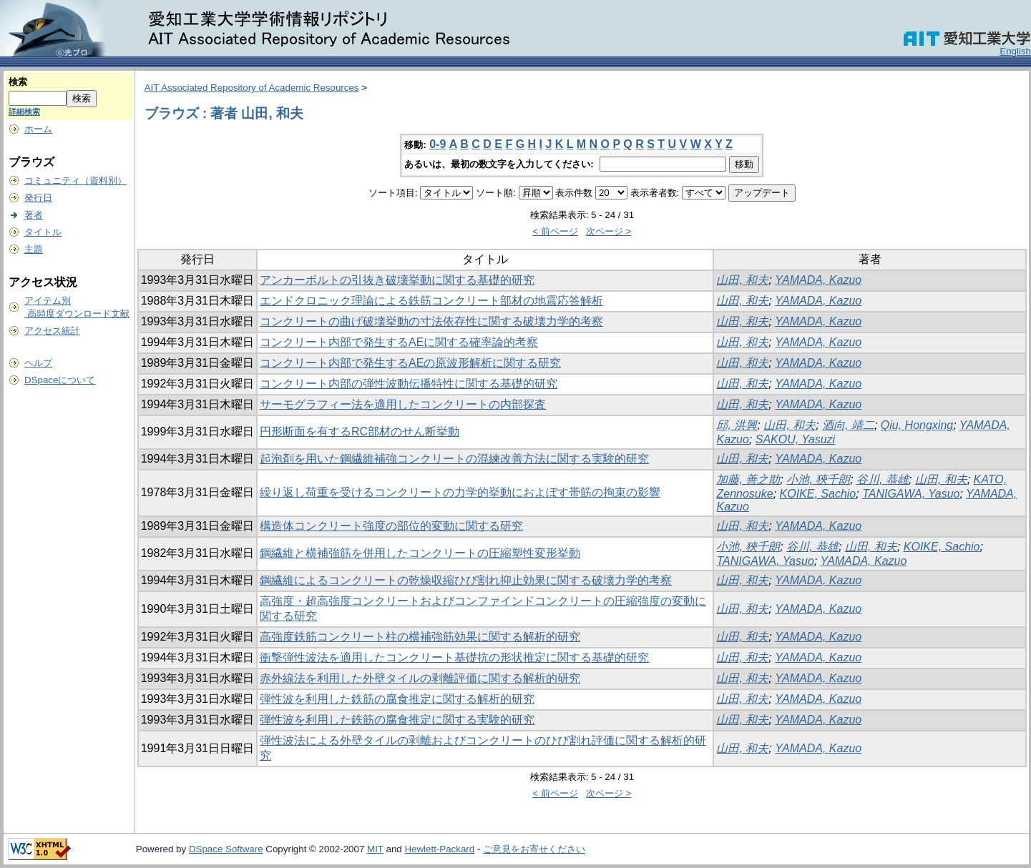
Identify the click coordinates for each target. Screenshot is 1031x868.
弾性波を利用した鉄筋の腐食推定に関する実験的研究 (397, 720)
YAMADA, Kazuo (818, 280)
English (1015, 51)
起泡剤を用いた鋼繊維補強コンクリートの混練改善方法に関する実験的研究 (454, 459)
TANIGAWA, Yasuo (910, 494)
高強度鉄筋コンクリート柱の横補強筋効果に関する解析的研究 (420, 637)
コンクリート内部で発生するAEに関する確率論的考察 (399, 342)
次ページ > (609, 231)
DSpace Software (226, 849)
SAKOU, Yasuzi (795, 439)
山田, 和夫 (742, 280)
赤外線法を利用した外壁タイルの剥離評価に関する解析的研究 (420, 678)
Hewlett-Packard (439, 849)
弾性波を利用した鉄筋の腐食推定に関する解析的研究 (397, 699)
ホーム (38, 129)
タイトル (43, 232)
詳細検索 (24, 111)
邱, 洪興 (736, 425)
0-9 (437, 144)
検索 (18, 82)
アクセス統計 (52, 330)
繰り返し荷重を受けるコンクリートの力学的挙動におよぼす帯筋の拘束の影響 (460, 492)
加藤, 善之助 (748, 479)
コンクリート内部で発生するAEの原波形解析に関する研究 (410, 363)
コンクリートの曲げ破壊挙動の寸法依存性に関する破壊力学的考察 (431, 321)
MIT (375, 849)
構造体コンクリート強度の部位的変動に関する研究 (391, 526)
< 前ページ (555, 231)
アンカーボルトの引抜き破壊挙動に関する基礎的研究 (397, 280)
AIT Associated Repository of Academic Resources (252, 87)
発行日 (38, 197)
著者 (33, 214)
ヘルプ (38, 362)
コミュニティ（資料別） (75, 180)
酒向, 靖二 (848, 425)
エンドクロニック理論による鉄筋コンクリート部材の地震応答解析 (431, 301)
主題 (33, 249)
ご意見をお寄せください (534, 849)
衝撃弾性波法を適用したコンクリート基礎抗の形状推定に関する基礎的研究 (454, 657)
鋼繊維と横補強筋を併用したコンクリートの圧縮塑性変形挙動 (420, 553)
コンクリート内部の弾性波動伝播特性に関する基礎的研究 (408, 384)
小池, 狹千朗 (818, 479)
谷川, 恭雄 (882, 479)
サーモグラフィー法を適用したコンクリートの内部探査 (403, 404)
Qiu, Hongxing (917, 425)
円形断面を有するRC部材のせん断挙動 (359, 431)
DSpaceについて (59, 380)
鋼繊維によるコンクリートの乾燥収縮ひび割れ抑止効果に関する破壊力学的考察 (466, 580)
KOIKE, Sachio (818, 494)
